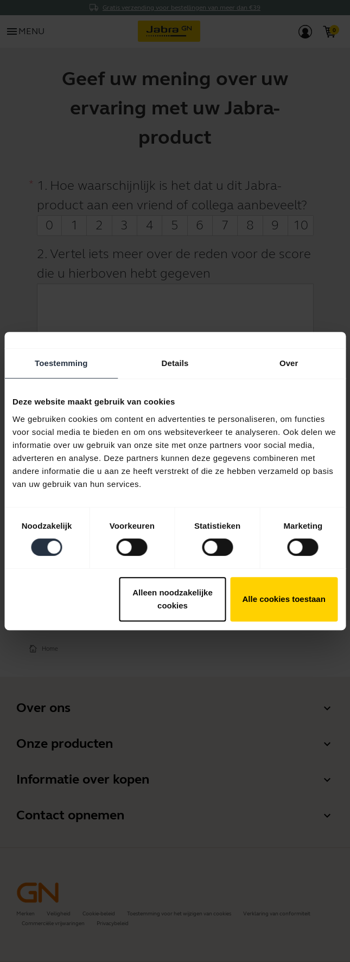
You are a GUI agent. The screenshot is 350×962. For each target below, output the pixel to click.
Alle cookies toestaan (283, 599)
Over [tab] (288, 363)
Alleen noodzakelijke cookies (172, 599)
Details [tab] (175, 363)
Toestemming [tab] (61, 363)
